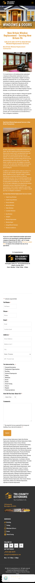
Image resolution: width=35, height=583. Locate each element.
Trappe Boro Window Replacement (11, 464)
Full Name (6, 302)
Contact (14, 572)
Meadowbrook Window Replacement (19, 441)
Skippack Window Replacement (10, 459)
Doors (6, 380)
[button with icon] (6, 546)
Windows (7, 377)
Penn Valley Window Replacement (11, 452)
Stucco (7, 386)
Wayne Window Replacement (17, 477)
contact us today (22, 189)
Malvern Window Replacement (10, 439)
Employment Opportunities (12, 369)
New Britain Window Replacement (18, 448)
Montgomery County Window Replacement (20, 444)
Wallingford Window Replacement (22, 473)
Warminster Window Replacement (11, 475)
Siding (6, 375)
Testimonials (9, 572)
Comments (6, 401)
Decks (6, 382)
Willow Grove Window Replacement (18, 480)
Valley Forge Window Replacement (18, 471)
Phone (5, 311)
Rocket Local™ (24, 570)
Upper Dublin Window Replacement (18, 466)
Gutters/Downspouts (11, 373)
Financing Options (10, 390)
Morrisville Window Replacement (11, 446)
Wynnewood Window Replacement (11, 482)
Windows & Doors (11, 528)
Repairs (7, 388)
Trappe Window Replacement (21, 462)
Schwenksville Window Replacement (19, 457)
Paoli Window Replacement (24, 450)
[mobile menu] (32, 2)
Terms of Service (21, 572)
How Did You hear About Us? (12, 394)
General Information (10, 367)
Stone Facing (8, 384)
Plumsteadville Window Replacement (19, 453)
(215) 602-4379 (13, 42)
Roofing (7, 371)
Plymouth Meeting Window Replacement (13, 455)
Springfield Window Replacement (18, 461)
